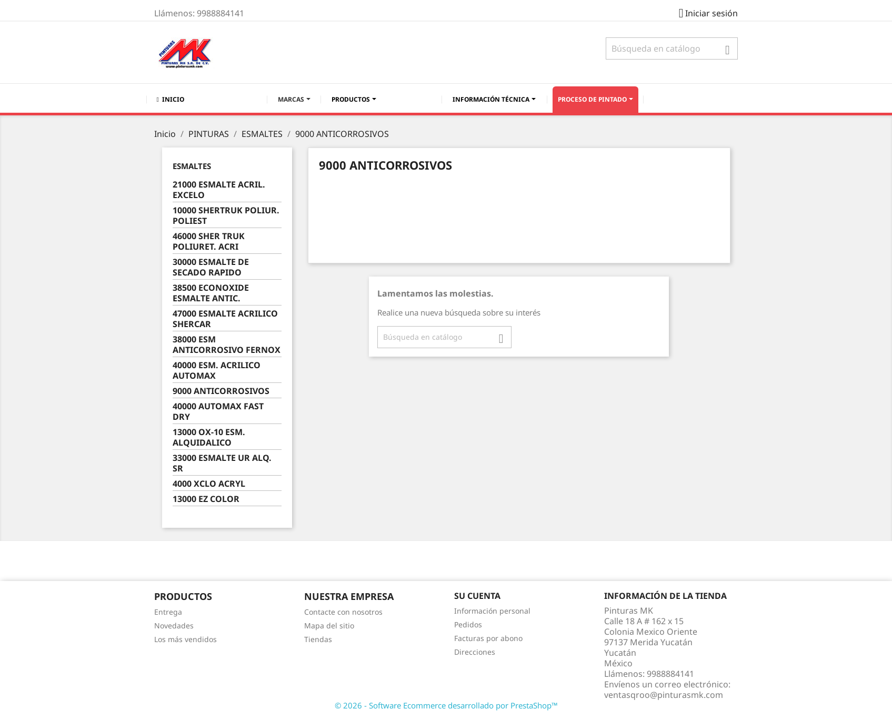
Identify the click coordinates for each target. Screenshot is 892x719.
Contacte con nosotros (343, 612)
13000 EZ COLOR (206, 499)
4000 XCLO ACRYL (209, 483)
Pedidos (468, 624)
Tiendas (318, 639)
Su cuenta (477, 596)
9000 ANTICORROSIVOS (221, 391)
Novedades (174, 625)
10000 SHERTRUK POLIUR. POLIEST (226, 215)
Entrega (168, 612)
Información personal (492, 611)
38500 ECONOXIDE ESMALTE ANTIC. (211, 293)
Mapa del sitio (329, 625)
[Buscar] (672, 48)
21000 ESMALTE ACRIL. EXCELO (219, 190)
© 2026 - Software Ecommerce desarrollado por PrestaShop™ (446, 705)
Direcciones (474, 652)
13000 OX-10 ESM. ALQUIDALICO (209, 437)
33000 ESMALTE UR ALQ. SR (222, 463)
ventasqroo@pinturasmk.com (663, 695)
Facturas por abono (488, 638)
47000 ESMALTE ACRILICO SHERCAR (225, 319)
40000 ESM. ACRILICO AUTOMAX (216, 370)
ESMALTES (192, 166)
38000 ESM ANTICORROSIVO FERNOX (226, 345)
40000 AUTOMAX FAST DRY (218, 411)
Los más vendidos (185, 639)
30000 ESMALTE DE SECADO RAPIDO (211, 267)
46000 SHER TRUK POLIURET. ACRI (209, 241)
